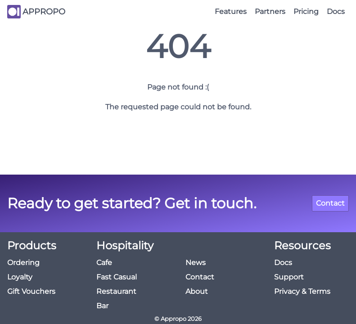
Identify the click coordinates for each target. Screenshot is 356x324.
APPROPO (44, 12)
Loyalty (19, 277)
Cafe (104, 262)
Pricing (306, 11)
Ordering (23, 262)
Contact (330, 203)
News (195, 262)
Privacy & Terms (302, 291)
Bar (102, 306)
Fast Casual (116, 277)
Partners (270, 11)
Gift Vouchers (31, 291)
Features (231, 11)
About (196, 291)
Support (289, 277)
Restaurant (116, 291)
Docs (336, 11)
